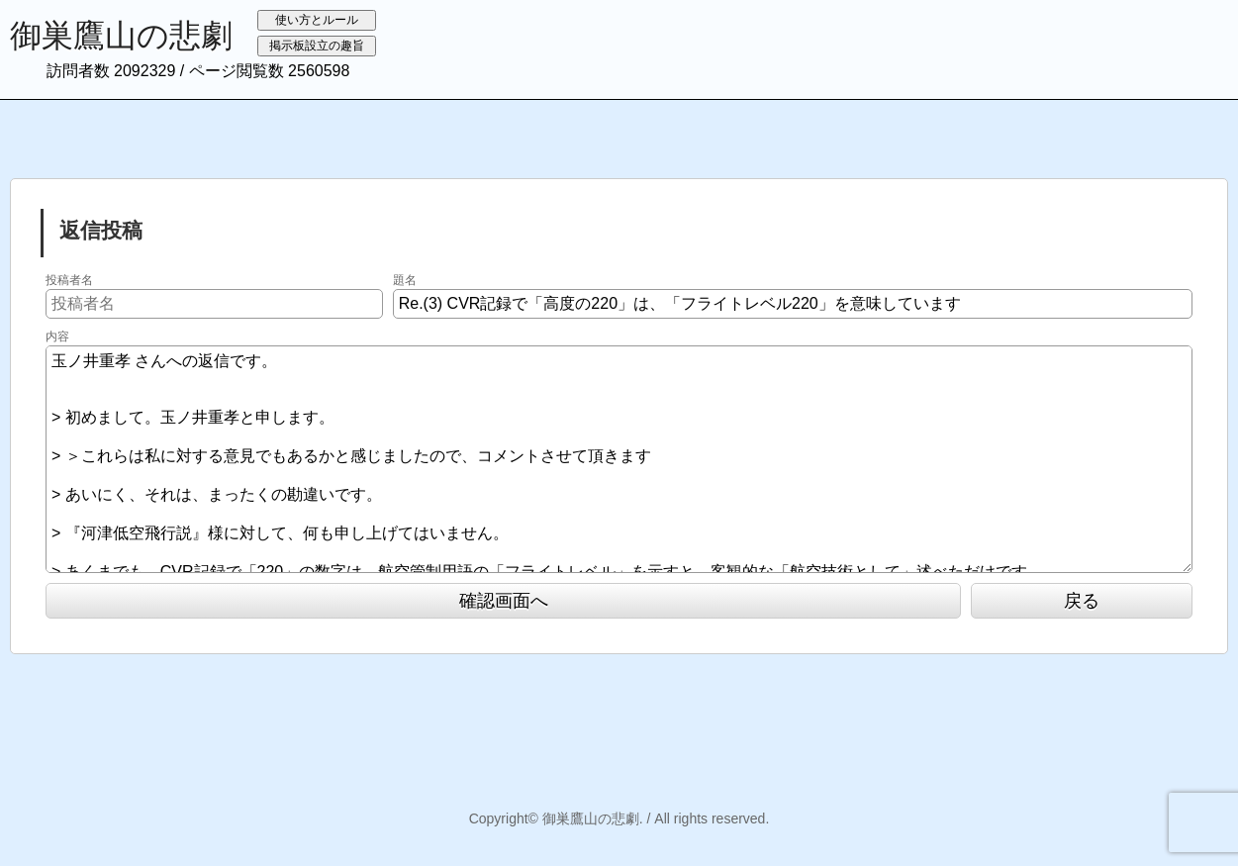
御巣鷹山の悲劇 (121, 35)
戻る (1081, 601)
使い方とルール (316, 20)
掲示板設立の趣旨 (316, 45)
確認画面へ (503, 601)
